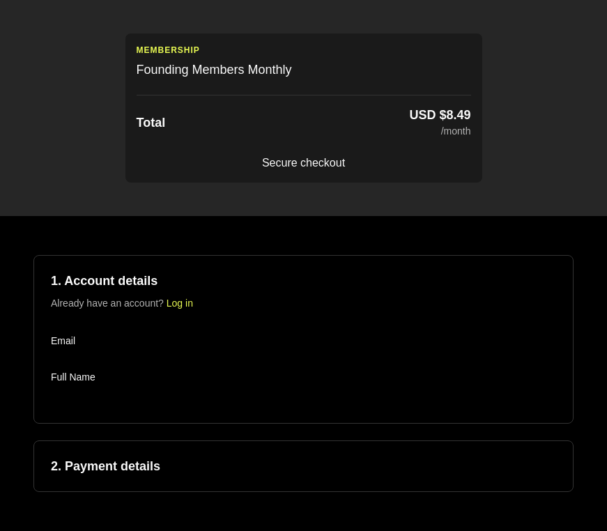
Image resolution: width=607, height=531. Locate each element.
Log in (180, 303)
